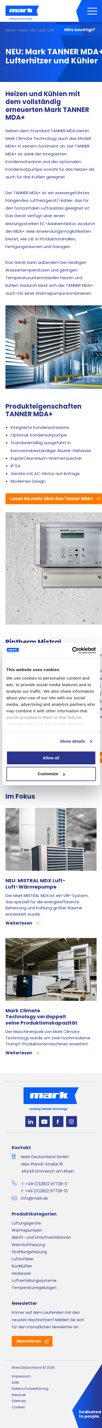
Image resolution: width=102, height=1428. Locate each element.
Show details (72, 741)
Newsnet (19, 1394)
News (22, 30)
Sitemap (19, 1401)
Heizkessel (21, 1273)
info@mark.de (34, 1198)
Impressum (21, 1376)
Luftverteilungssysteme (34, 1280)
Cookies (18, 1407)
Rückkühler (22, 1266)
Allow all (51, 758)
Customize (51, 774)
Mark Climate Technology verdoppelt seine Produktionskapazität (41, 1017)
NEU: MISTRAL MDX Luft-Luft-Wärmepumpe (35, 884)
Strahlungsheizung (29, 1252)
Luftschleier (23, 1259)
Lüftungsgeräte (26, 1223)
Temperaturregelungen (34, 1287)
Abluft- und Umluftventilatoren (41, 1237)
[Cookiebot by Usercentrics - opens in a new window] (73, 650)
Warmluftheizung (28, 1244)
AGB (15, 1382)
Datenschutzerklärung (30, 1388)
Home (10, 30)
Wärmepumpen (27, 1230)
